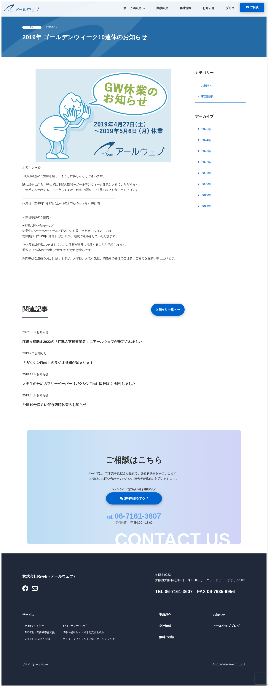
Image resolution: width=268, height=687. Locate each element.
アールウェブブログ (226, 625)
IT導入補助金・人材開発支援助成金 (83, 632)
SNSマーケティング (75, 625)
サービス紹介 (134, 9)
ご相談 (252, 7)
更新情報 (207, 96)
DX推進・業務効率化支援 (40, 632)
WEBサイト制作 (34, 625)
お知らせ (208, 8)
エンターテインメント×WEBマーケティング (89, 639)
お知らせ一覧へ (168, 309)
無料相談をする (134, 498)
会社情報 (185, 8)
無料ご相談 (166, 637)
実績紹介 (162, 8)
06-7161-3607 (138, 516)
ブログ (230, 8)
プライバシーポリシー (35, 664)
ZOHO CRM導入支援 (37, 639)
